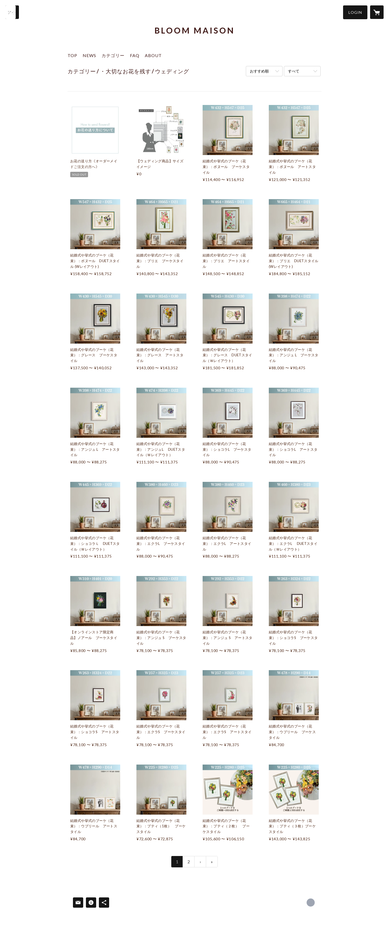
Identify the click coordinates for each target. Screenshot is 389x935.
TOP (72, 55)
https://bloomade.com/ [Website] (311, 902)
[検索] (12, 12)
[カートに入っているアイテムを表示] (377, 12)
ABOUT (153, 55)
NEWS (89, 55)
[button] (355, 12)
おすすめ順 (259, 71)
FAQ (134, 55)
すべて (293, 71)
